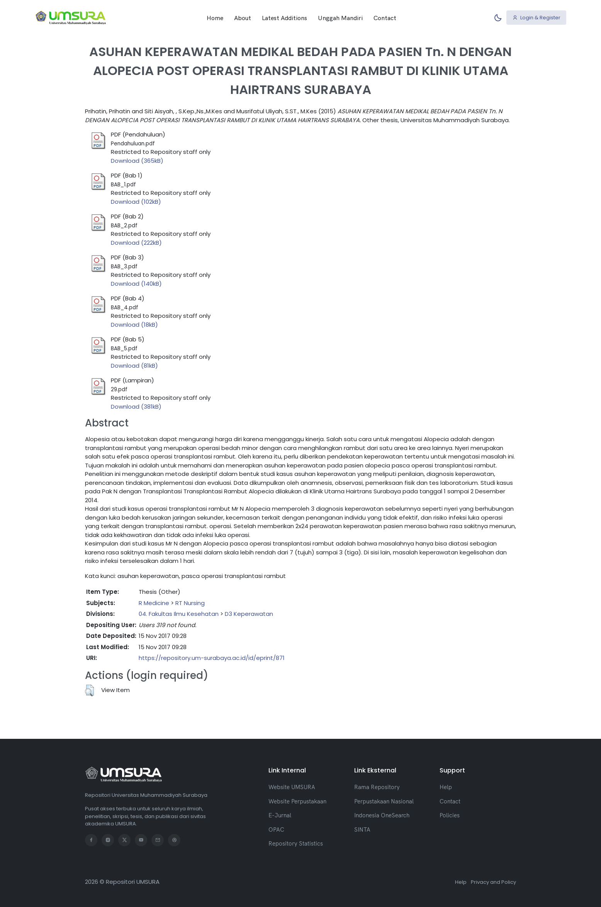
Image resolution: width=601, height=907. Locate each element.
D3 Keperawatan (249, 614)
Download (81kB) (134, 365)
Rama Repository (377, 787)
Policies (450, 815)
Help (446, 787)
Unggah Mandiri (340, 17)
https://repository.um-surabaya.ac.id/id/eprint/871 (212, 658)
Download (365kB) (137, 161)
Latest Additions (284, 17)
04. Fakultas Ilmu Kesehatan (179, 614)
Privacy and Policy (493, 882)
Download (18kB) (134, 325)
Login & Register (536, 17)
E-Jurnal (279, 815)
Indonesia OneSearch (381, 815)
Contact (385, 17)
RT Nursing (190, 603)
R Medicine (154, 603)
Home (215, 17)
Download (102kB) (136, 202)
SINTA (362, 829)
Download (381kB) (136, 406)
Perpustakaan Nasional (384, 801)
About (242, 17)
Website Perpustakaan (297, 801)
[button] (89, 690)
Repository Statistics (295, 843)
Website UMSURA (291, 787)
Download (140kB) (136, 284)
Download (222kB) (136, 243)
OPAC (276, 829)
